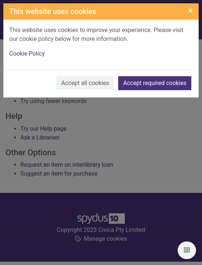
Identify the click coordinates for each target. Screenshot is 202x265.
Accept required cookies (154, 83)
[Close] (190, 10)
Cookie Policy (27, 53)
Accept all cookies (85, 83)
